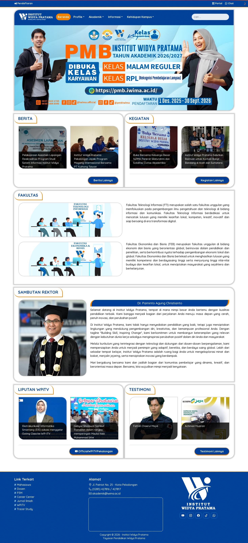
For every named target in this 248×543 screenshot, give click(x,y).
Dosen (21, 488)
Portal (217, 3)
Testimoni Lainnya (212, 451)
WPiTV (21, 505)
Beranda (63, 17)
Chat (229, 3)
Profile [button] (77, 17)
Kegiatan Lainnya (212, 180)
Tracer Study (25, 509)
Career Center (25, 497)
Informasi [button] (114, 17)
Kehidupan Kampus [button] (139, 17)
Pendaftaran (23, 3)
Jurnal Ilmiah (25, 501)
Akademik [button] (95, 17)
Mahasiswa (24, 484)
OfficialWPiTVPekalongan (94, 451)
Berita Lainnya (103, 180)
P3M (19, 493)
